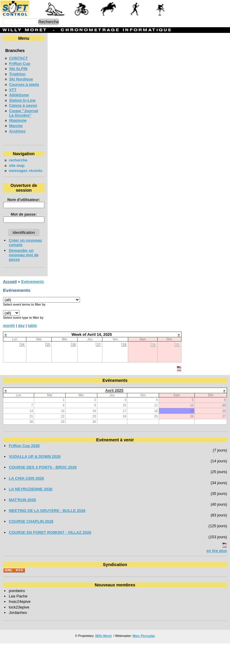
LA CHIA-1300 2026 (26, 483)
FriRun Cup (19, 63)
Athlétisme (19, 95)
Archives (17, 131)
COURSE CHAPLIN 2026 (31, 526)
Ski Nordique (21, 79)
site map (17, 165)
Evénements (32, 286)
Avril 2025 (114, 395)
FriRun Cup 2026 (24, 450)
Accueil (10, 286)
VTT (12, 90)
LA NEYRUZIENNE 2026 (30, 493)
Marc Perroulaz (144, 640)
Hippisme (17, 120)
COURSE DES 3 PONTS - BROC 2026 (43, 471)
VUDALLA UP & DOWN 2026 (34, 461)
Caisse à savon (23, 105)
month (9, 330)
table (32, 330)
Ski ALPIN (18, 68)
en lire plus (217, 555)
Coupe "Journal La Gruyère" (23, 113)
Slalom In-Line (22, 100)
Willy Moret (103, 640)
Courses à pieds (24, 84)
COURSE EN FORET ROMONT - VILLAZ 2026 (50, 537)
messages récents (18, 172)
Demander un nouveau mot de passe (23, 259)
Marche (15, 125)
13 (224, 409)
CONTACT (18, 58)
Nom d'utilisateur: (23, 204)
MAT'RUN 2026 (22, 504)
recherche (18, 160)
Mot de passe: (23, 218)
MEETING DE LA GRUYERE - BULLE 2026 (47, 515)
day (21, 330)
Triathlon (17, 74)
